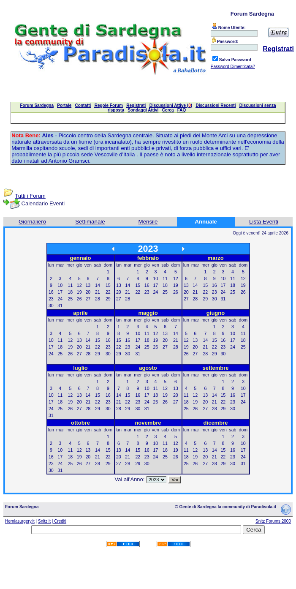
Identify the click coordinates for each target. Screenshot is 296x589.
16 (51, 291)
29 (108, 298)
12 (79, 285)
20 (87, 291)
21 (97, 291)
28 (97, 298)
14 (97, 285)
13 (87, 285)
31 (59, 305)
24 (59, 298)
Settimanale (90, 221)
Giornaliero (32, 221)
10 (59, 285)
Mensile (148, 221)
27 (87, 298)
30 (51, 305)
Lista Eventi (263, 221)
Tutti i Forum (30, 196)
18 (70, 291)
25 (70, 298)
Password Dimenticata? (233, 66)
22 (108, 291)
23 (51, 298)
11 (70, 285)
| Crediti (59, 521)
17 (59, 291)
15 (108, 285)
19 (79, 291)
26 (79, 298)
